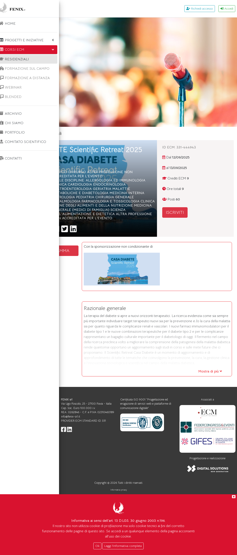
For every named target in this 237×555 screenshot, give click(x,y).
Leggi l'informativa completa (123, 546)
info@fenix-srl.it (119, 485)
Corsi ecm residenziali (106, 133)
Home (76, 133)
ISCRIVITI (197, 212)
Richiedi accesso (199, 8)
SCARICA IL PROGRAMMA (98, 284)
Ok (97, 546)
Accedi (226, 8)
